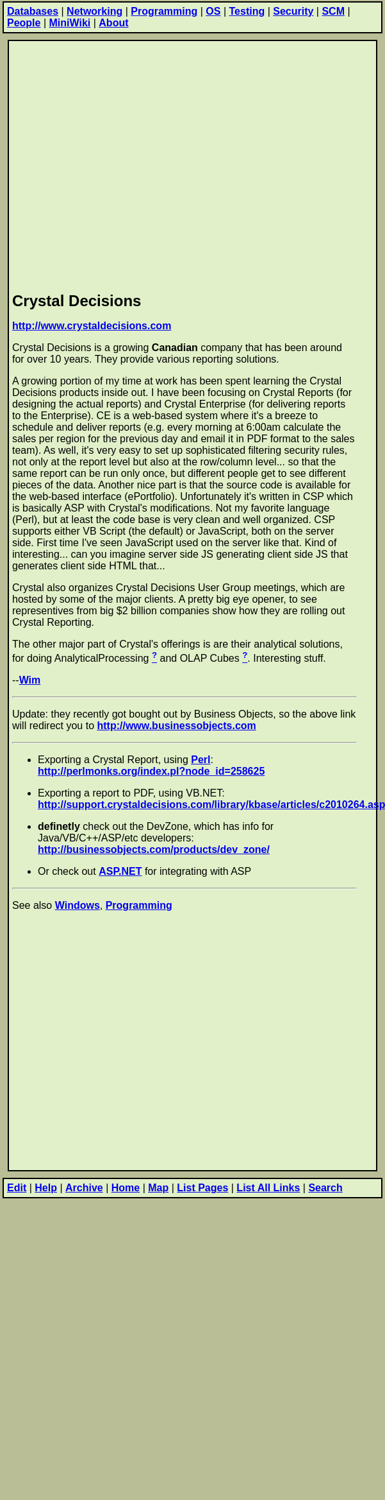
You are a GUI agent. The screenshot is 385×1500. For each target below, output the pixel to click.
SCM (333, 11)
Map (158, 1187)
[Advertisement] (122, 164)
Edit (16, 1187)
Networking (94, 11)
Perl (200, 759)
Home (125, 1187)
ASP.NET (120, 871)
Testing (247, 11)
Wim (30, 680)
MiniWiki (70, 22)
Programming (164, 11)
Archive (84, 1187)
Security (293, 11)
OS (213, 11)
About (113, 22)
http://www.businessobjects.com (176, 725)
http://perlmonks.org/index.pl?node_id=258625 (151, 771)
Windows (77, 905)
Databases (32, 11)
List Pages (202, 1187)
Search (325, 1187)
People (23, 22)
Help (46, 1187)
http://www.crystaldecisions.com (91, 325)
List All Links (268, 1187)
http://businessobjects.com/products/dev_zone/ (154, 849)
